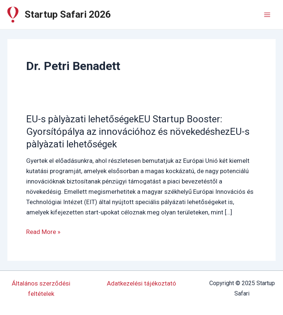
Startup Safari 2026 (68, 14)
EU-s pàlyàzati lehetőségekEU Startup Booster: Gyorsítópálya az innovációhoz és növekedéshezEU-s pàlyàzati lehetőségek (137, 131)
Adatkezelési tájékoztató (141, 283)
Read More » (43, 232)
